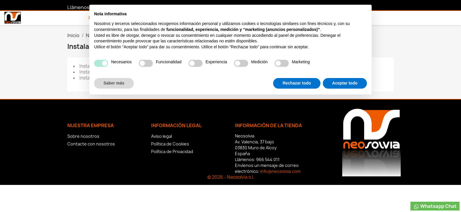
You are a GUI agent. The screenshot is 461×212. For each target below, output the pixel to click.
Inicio (95, 17)
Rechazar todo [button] (297, 195)
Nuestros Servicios (136, 17)
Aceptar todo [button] (345, 195)
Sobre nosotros (83, 136)
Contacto (182, 17)
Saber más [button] (113, 195)
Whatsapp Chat (435, 206)
